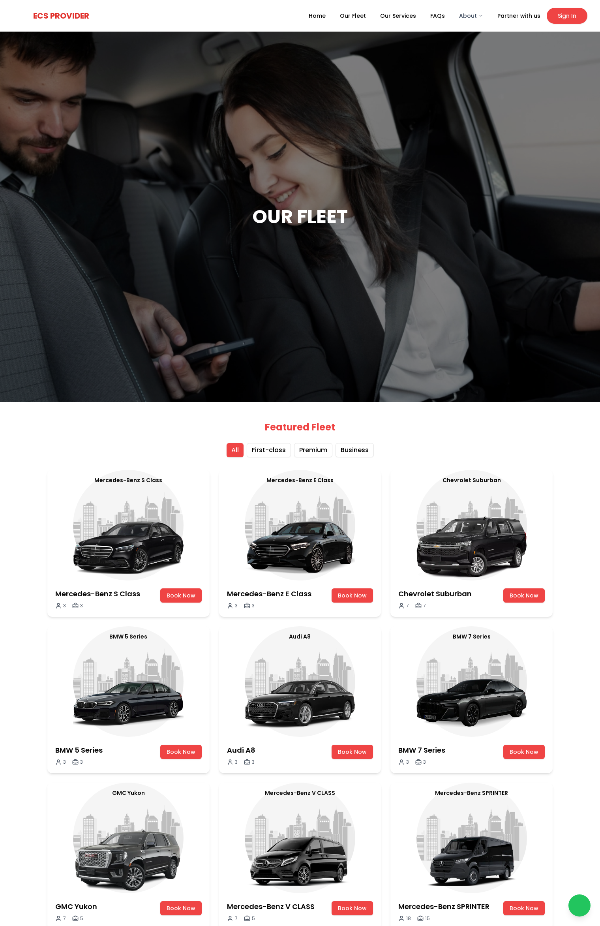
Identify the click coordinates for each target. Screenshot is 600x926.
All (235, 450)
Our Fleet (353, 16)
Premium (313, 450)
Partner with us (518, 16)
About (471, 16)
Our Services (398, 16)
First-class (269, 450)
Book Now (181, 595)
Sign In (567, 16)
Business (355, 450)
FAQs (437, 16)
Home (317, 16)
